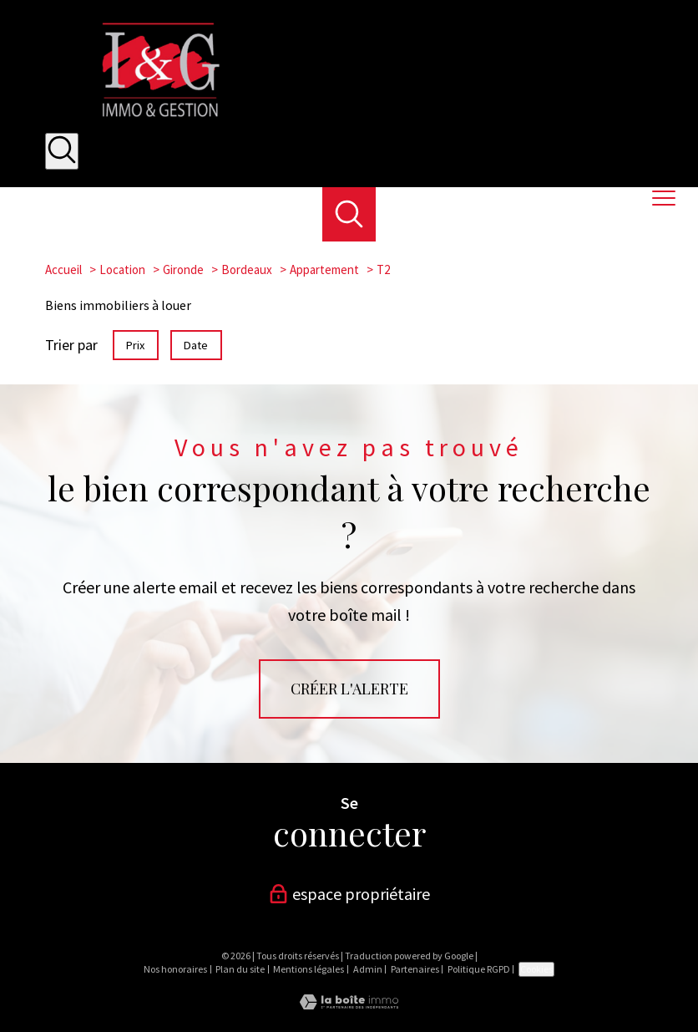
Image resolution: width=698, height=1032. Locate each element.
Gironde (183, 269)
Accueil (63, 269)
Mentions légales (308, 969)
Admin (367, 969)
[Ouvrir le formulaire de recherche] (61, 151)
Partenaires (415, 969)
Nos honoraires (175, 969)
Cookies (536, 969)
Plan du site (240, 969)
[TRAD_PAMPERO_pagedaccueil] (157, 120)
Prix (135, 345)
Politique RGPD (479, 969)
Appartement (324, 269)
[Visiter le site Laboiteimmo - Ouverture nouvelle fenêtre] (349, 1004)
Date (197, 345)
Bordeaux (246, 269)
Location (122, 269)
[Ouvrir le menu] (671, 199)
